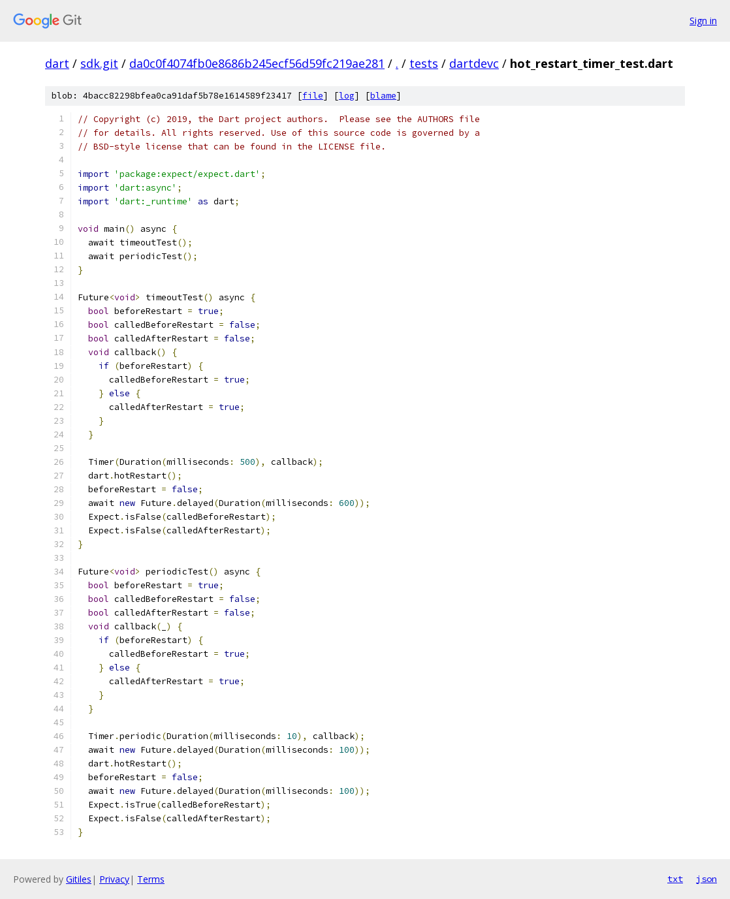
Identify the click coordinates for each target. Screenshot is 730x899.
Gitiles (78, 879)
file (312, 95)
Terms (151, 879)
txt (675, 879)
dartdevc (474, 63)
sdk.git (99, 63)
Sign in (703, 20)
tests (423, 63)
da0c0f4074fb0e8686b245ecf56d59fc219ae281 (257, 63)
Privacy (114, 879)
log (347, 95)
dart (57, 63)
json (706, 879)
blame (383, 95)
